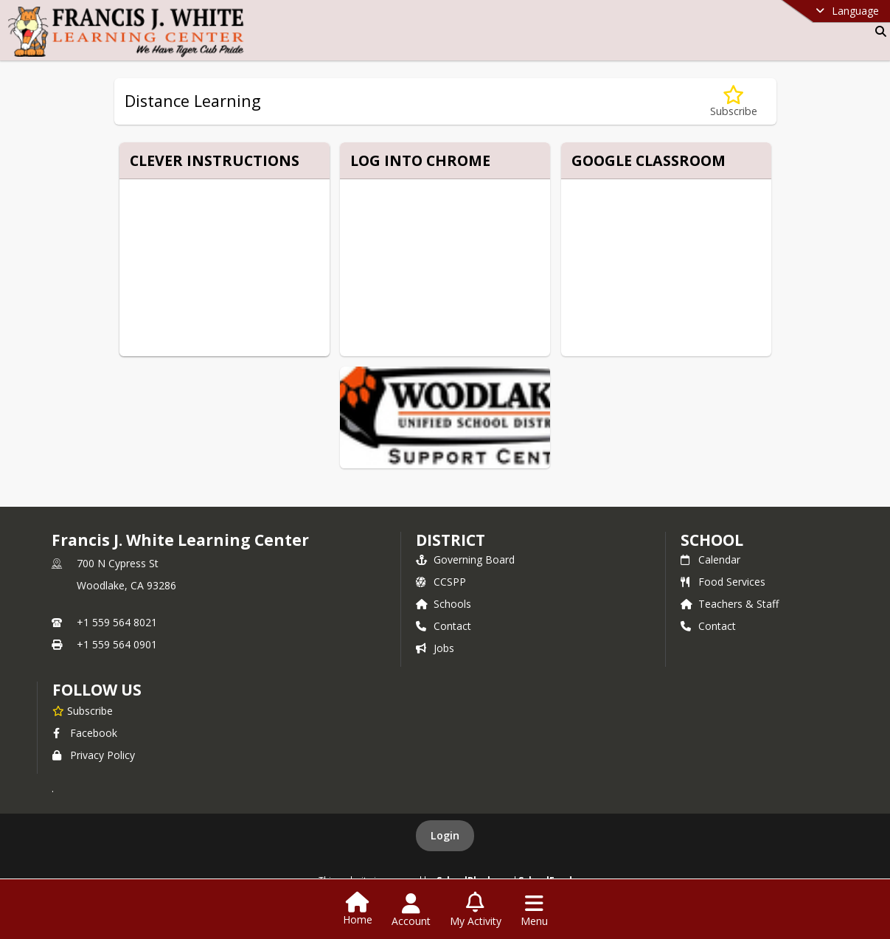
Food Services (723, 582)
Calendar (710, 559)
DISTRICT (450, 540)
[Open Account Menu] (411, 910)
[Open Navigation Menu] (534, 910)
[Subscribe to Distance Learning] (733, 101)
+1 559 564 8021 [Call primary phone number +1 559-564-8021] (117, 622)
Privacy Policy (93, 755)
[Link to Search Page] (877, 31)
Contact (443, 626)
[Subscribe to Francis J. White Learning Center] (82, 710)
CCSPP (441, 582)
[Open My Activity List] (475, 910)
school (712, 540)
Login (445, 835)
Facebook (84, 733)
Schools (443, 604)
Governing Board (465, 559)
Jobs (435, 648)
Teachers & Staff (730, 604)
